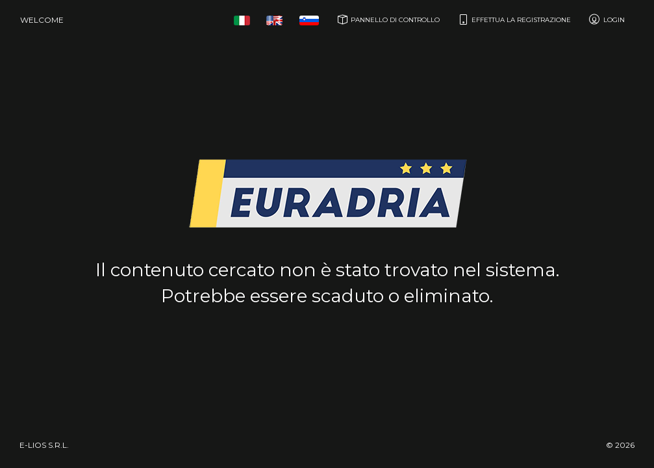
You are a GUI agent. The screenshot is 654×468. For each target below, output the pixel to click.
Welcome (42, 20)
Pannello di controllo (387, 19)
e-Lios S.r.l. (44, 445)
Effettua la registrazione (513, 19)
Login (606, 19)
